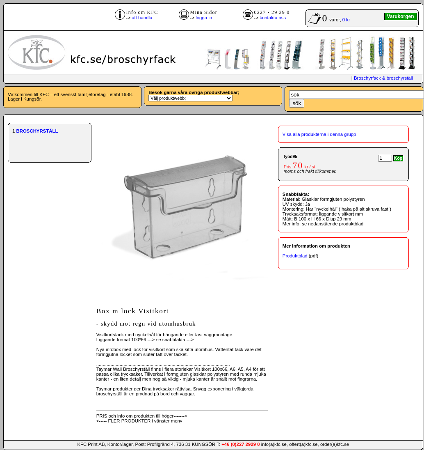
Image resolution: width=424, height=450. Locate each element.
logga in (204, 17)
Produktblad (295, 255)
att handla (142, 17)
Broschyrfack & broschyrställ (383, 78)
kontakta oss (273, 17)
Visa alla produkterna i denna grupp (319, 134)
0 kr (346, 19)
